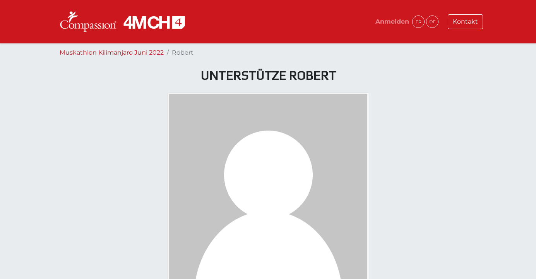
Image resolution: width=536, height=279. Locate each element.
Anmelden (392, 21)
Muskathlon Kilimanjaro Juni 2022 (112, 52)
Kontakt (465, 21)
